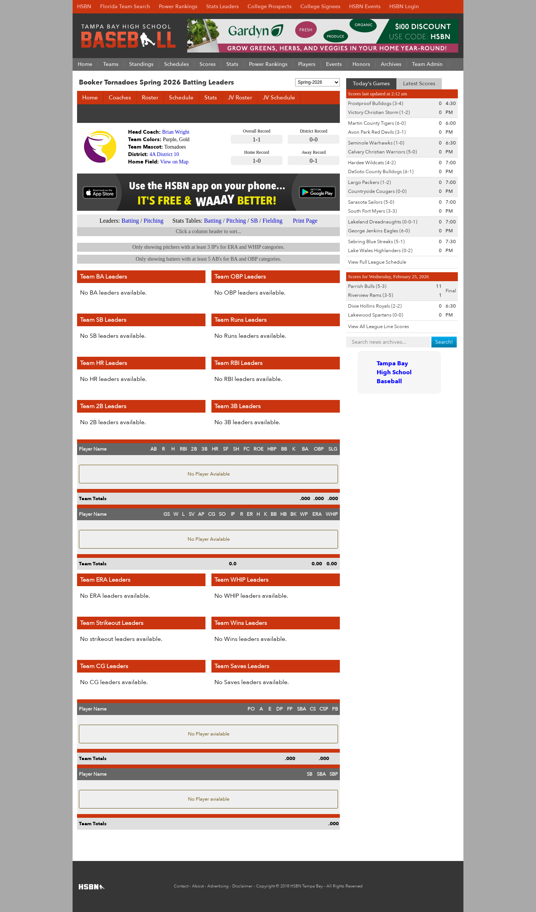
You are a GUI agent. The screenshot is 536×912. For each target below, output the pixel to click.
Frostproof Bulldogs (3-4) (375, 103)
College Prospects (269, 6)
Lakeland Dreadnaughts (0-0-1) (382, 222)
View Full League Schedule (377, 262)
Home (90, 97)
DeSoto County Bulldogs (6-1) (381, 171)
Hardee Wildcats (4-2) (372, 162)
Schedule (181, 97)
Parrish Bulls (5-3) (367, 286)
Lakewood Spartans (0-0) (375, 315)
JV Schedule (279, 97)
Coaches (120, 97)
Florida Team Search (125, 6)
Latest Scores (419, 83)
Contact (181, 886)
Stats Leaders (222, 6)
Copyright (265, 886)
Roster (150, 97)
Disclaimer (242, 886)
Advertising (218, 886)
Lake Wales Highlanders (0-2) (380, 250)
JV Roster (240, 97)
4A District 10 (164, 154)
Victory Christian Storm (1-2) (379, 112)
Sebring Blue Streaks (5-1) (376, 241)
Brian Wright (175, 132)
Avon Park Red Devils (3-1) (377, 132)
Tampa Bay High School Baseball (394, 372)
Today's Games (371, 83)
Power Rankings (178, 6)
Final (451, 290)
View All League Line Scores (378, 326)
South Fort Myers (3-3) (372, 211)
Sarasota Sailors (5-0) (371, 202)
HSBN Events (364, 6)
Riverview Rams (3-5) (370, 295)
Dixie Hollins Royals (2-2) (375, 306)
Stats (210, 97)
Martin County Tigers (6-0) (377, 123)
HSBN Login (404, 6)
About (198, 886)
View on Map (174, 162)
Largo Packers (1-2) (369, 182)
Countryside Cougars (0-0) (377, 191)
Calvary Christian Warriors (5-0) (382, 152)
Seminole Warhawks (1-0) (376, 143)
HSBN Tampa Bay (306, 886)
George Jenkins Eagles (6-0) (379, 231)
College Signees (320, 6)
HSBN (84, 6)
